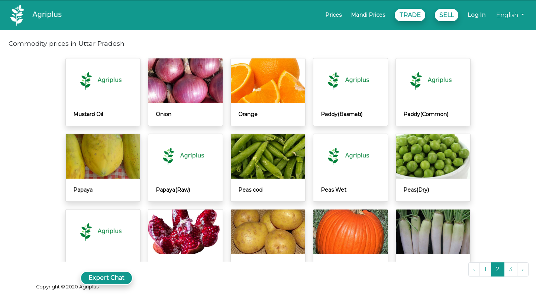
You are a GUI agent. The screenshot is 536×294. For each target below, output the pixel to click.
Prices (333, 15)
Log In (476, 15)
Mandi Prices (368, 15)
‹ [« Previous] (474, 269)
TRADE (410, 15)
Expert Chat (106, 277)
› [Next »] (523, 269)
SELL (446, 15)
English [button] (508, 15)
